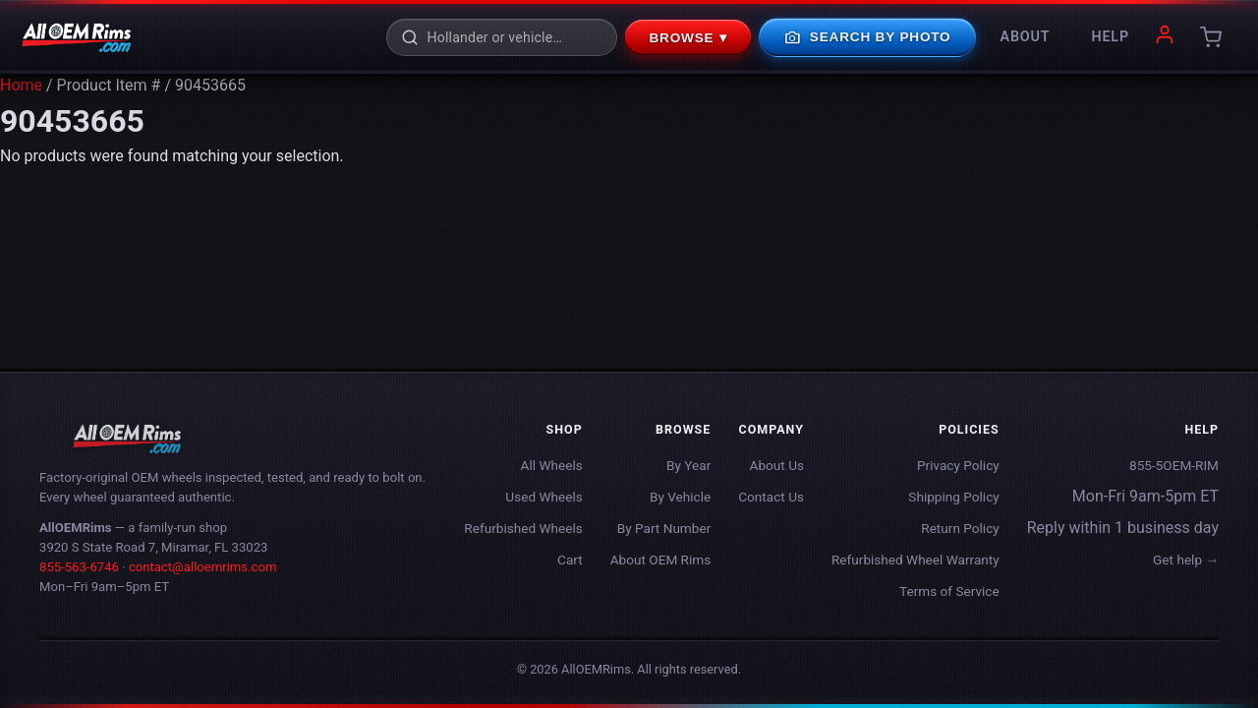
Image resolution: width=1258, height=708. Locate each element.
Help (1110, 37)
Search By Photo (866, 37)
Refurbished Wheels (523, 528)
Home (21, 85)
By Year (688, 465)
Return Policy (960, 528)
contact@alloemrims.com (203, 567)
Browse (688, 37)
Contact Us (771, 496)
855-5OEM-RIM (1174, 465)
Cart (570, 559)
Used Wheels (543, 496)
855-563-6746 (79, 567)
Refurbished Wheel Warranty (915, 559)
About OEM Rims (661, 559)
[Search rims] (514, 37)
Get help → (1186, 559)
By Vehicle (680, 496)
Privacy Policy (958, 465)
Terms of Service (949, 591)
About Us (777, 465)
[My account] (1164, 38)
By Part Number (664, 528)
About (1026, 37)
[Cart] (1210, 37)
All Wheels (552, 465)
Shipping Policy (953, 496)
